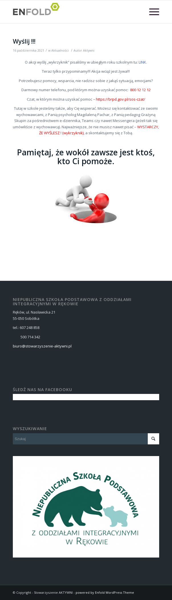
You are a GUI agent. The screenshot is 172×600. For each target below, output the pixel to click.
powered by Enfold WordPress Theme (105, 592)
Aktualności (60, 50)
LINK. (143, 62)
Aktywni (88, 50)
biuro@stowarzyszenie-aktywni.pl (42, 346)
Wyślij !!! (24, 41)
